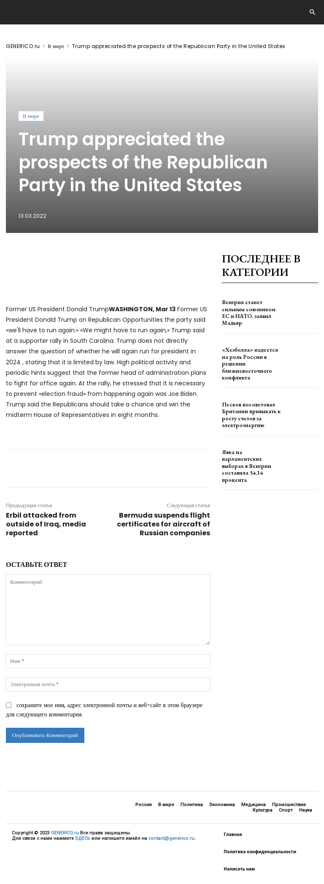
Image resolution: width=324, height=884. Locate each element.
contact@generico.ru (171, 838)
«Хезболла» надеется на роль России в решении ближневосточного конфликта (249, 360)
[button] (312, 12)
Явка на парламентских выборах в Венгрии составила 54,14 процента (250, 457)
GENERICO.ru (23, 46)
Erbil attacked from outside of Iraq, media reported (46, 524)
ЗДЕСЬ (82, 838)
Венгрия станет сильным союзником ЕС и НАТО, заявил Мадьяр (249, 312)
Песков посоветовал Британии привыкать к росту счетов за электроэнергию (246, 408)
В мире (56, 46)
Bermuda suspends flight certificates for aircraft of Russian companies (163, 524)
